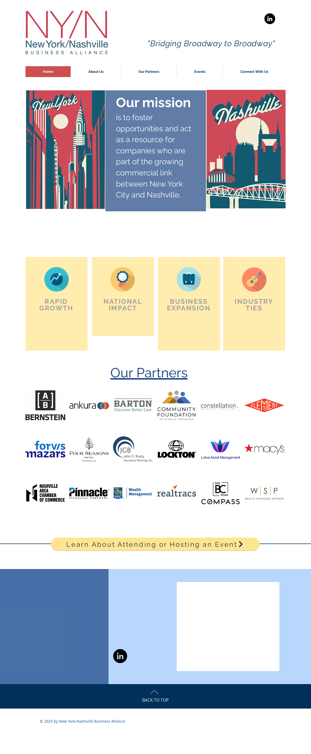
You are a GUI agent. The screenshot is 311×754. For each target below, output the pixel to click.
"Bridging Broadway (186, 43)
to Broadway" (249, 43)
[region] (56, 304)
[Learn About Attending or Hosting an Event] (155, 544)
